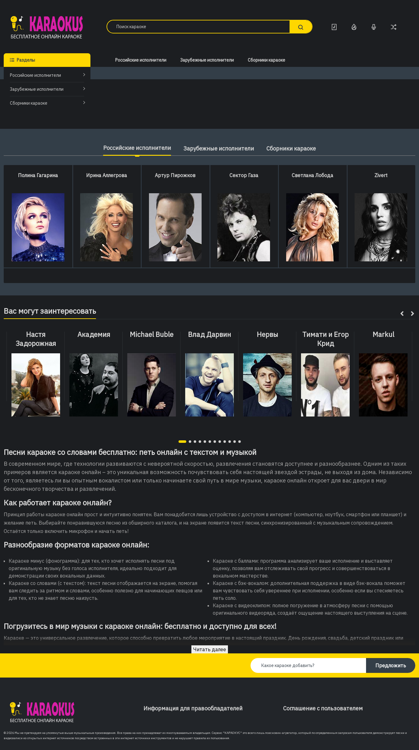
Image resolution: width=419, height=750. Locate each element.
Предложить (390, 665)
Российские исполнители (35, 75)
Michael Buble (151, 334)
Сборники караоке (28, 103)
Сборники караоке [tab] (291, 148)
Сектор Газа (243, 175)
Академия (93, 334)
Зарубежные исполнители (36, 89)
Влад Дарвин (209, 334)
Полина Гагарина (38, 175)
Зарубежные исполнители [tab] (218, 148)
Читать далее (209, 649)
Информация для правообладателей (192, 708)
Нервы (267, 334)
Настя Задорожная (35, 339)
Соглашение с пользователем (323, 708)
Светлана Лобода (312, 175)
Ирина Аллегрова (106, 175)
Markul (383, 334)
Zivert (380, 175)
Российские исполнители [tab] (137, 147)
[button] (182, 441)
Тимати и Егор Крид (325, 339)
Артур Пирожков (175, 175)
